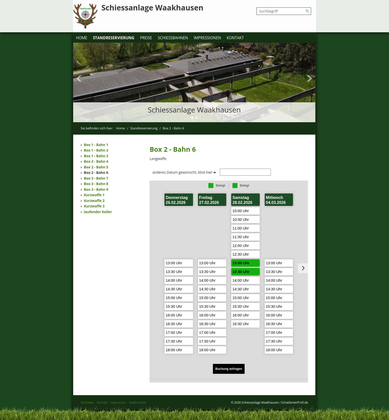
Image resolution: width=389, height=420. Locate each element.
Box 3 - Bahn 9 (96, 189)
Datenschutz (137, 402)
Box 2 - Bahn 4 (96, 161)
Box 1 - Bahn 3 (96, 155)
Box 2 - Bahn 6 (96, 172)
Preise (146, 37)
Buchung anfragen (228, 369)
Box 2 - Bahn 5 (96, 167)
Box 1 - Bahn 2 (96, 150)
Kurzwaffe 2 (94, 200)
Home (81, 37)
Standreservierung (113, 37)
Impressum (118, 402)
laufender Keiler (98, 211)
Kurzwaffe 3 (94, 206)
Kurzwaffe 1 (94, 194)
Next (309, 78)
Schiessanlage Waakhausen (152, 7)
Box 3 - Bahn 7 (96, 178)
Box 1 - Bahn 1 (96, 144)
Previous (79, 78)
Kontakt (235, 37)
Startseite (87, 402)
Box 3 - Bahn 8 (96, 183)
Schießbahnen (173, 37)
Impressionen (207, 37)
